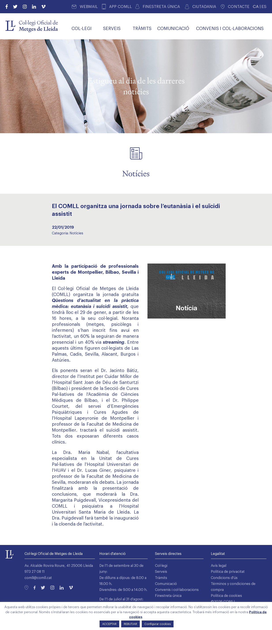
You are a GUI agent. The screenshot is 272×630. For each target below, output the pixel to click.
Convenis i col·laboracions (177, 590)
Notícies (76, 233)
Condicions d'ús (224, 578)
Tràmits (161, 578)
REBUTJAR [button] (130, 623)
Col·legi (161, 565)
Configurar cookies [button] (157, 623)
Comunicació (166, 584)
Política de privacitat (228, 571)
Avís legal (218, 565)
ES (263, 6)
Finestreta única (168, 596)
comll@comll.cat (38, 578)
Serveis (161, 571)
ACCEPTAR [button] (109, 623)
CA (256, 6)
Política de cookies (226, 596)
